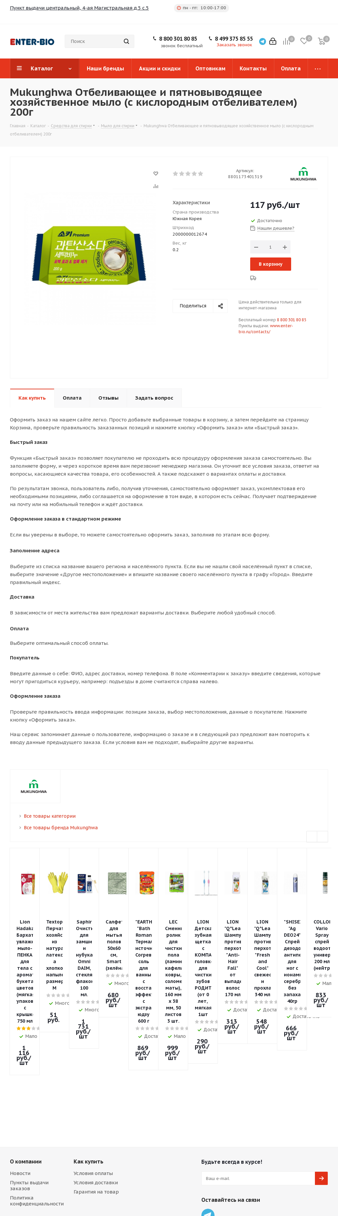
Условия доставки (96, 1048)
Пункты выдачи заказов (29, 1051)
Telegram (208, 1081)
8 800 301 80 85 (178, 38)
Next (322, 837)
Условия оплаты (93, 1039)
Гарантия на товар (96, 1058)
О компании (26, 1027)
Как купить (88, 1027)
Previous (312, 837)
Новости (20, 1039)
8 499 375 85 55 (234, 39)
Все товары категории (50, 816)
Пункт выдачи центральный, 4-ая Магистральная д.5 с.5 (79, 8)
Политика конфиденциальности (37, 1067)
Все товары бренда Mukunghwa (61, 828)
